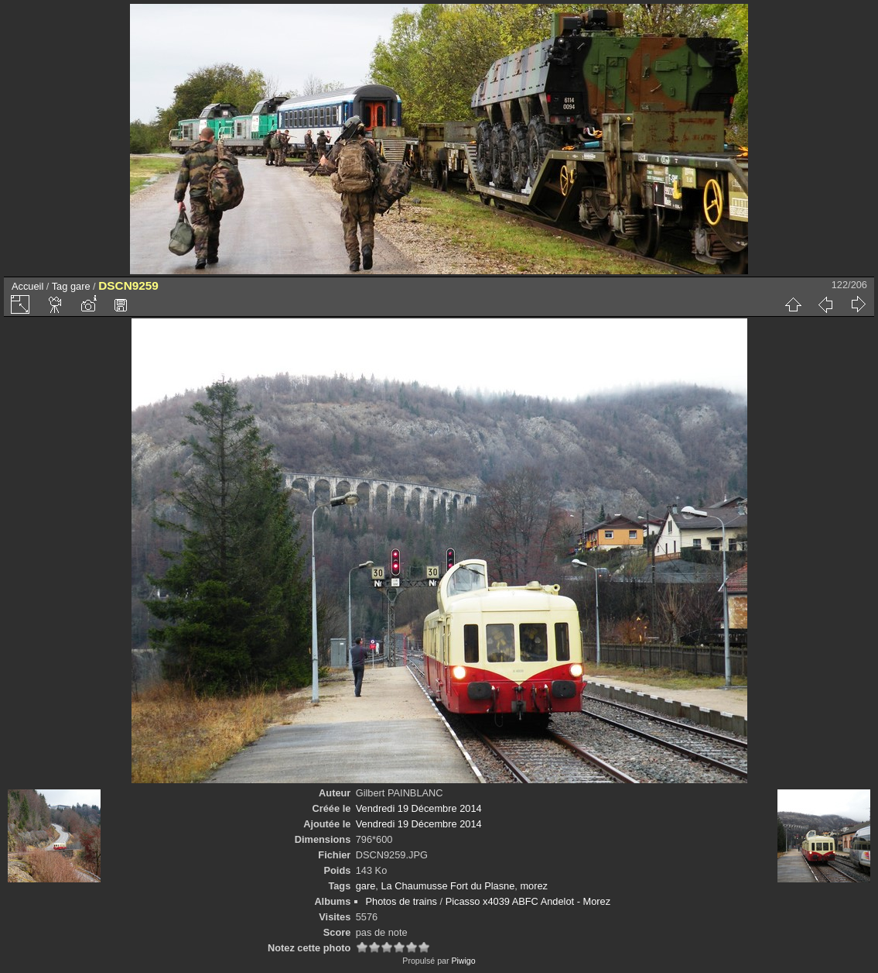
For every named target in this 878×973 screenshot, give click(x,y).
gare (80, 286)
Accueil (27, 286)
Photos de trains (401, 901)
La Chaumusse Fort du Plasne (447, 886)
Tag (60, 286)
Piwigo (463, 960)
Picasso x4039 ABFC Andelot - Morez (528, 901)
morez (534, 886)
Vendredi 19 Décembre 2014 (419, 808)
